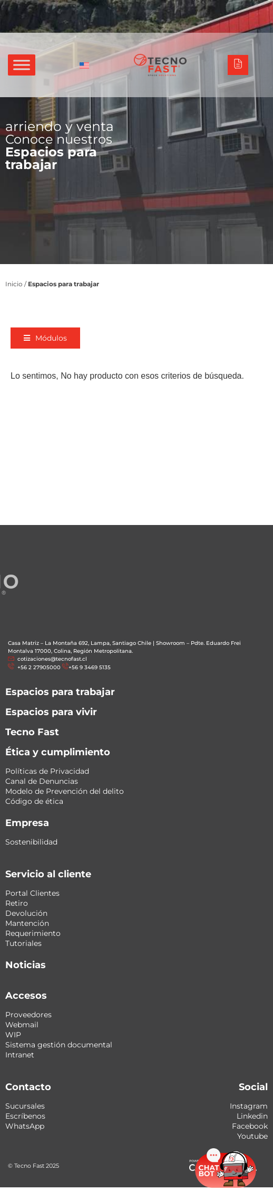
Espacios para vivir (51, 712)
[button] (50, 338)
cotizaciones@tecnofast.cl (52, 658)
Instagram (249, 1106)
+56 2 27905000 (38, 667)
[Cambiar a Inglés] (84, 65)
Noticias (25, 965)
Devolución (26, 913)
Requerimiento (33, 933)
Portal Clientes (32, 893)
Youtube (252, 1136)
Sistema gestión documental (58, 1044)
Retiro (16, 903)
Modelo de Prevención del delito (64, 791)
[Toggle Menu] (21, 65)
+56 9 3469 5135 (90, 667)
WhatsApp (24, 1126)
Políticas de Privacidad (47, 771)
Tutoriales (23, 943)
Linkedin (252, 1116)
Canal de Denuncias (41, 781)
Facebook (250, 1126)
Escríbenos (25, 1116)
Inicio (14, 284)
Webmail (21, 1024)
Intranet (19, 1055)
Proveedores (28, 1014)
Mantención (27, 923)
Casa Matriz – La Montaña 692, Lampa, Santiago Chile (79, 643)
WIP (13, 1034)
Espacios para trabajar (60, 692)
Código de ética (34, 801)
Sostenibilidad (31, 842)
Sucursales (25, 1106)
